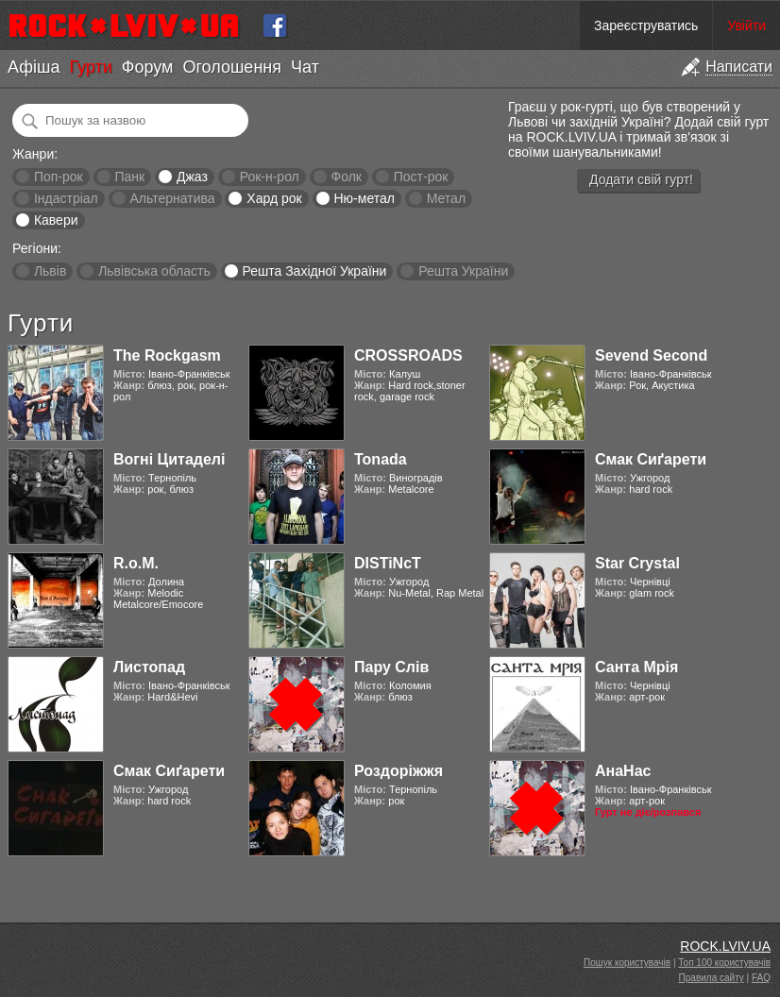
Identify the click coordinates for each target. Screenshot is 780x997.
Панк (129, 176)
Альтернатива (172, 198)
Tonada (380, 459)
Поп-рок (58, 176)
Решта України (463, 271)
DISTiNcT (387, 563)
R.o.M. (136, 563)
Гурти (90, 67)
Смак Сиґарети (650, 459)
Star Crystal (637, 563)
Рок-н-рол (269, 176)
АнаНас (623, 771)
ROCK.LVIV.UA (725, 946)
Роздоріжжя (398, 771)
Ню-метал (363, 198)
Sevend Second (651, 355)
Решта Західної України (314, 271)
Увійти (746, 25)
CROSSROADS (408, 355)
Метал (446, 198)
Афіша (33, 67)
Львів (50, 271)
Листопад (149, 667)
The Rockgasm (167, 355)
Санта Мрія (636, 667)
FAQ (761, 977)
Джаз (192, 176)
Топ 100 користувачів (724, 962)
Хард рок (273, 198)
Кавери (56, 220)
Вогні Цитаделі (169, 459)
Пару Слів (391, 667)
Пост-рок (421, 176)
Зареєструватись (646, 25)
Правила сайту (711, 977)
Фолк (346, 176)
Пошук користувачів (627, 962)
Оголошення (231, 67)
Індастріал (66, 198)
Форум (148, 67)
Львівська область (154, 271)
